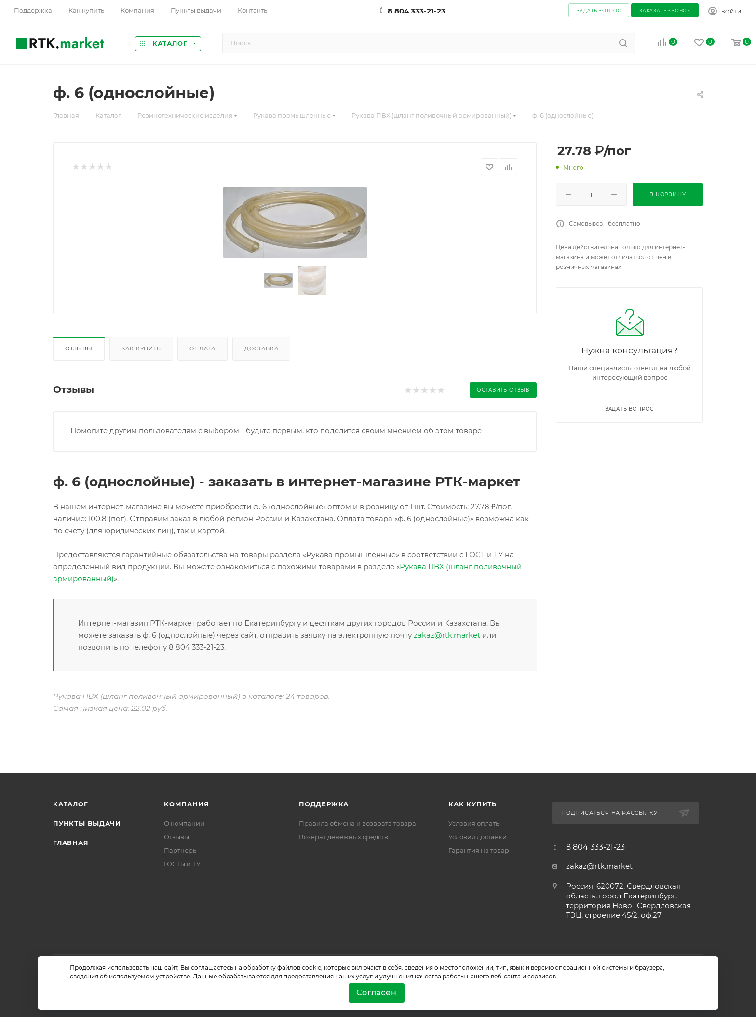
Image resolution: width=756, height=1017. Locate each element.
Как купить (141, 348)
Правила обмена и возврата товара (357, 823)
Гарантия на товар (478, 850)
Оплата (202, 348)
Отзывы (79, 348)
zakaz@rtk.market (447, 635)
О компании (184, 823)
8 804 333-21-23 (417, 10)
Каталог (70, 804)
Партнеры (181, 850)
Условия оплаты (474, 823)
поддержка (324, 804)
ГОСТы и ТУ (182, 864)
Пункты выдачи (87, 823)
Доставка (261, 348)
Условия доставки (477, 837)
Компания (186, 804)
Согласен (376, 992)
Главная (71, 842)
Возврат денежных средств (343, 837)
